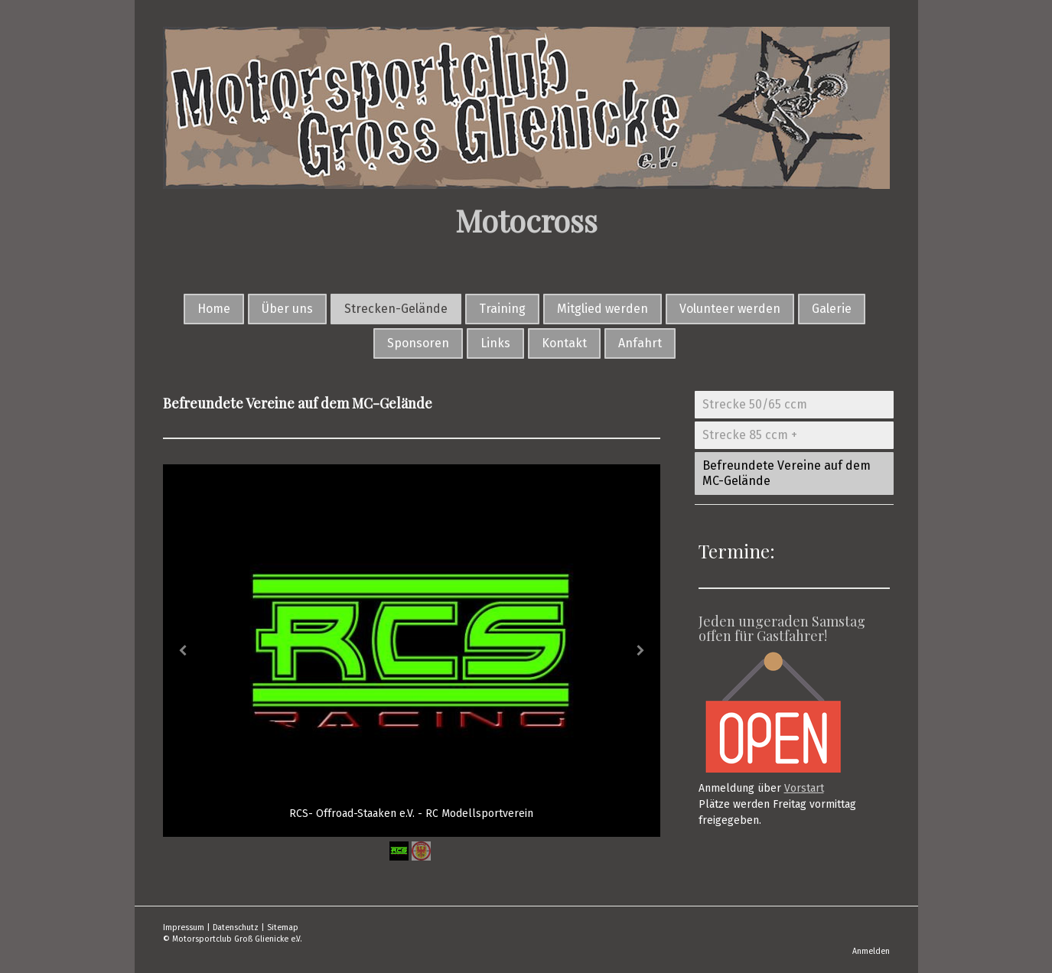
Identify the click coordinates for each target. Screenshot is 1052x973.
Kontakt (564, 343)
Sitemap (282, 927)
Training (502, 308)
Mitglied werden (602, 308)
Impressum (183, 927)
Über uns (287, 308)
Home (213, 308)
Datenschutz (236, 927)
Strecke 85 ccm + (749, 435)
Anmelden (871, 951)
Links (495, 343)
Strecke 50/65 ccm (754, 404)
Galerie (832, 308)
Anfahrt (640, 343)
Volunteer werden (729, 308)
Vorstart (804, 788)
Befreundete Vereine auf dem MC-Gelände (786, 473)
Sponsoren (418, 343)
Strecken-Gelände (396, 308)
